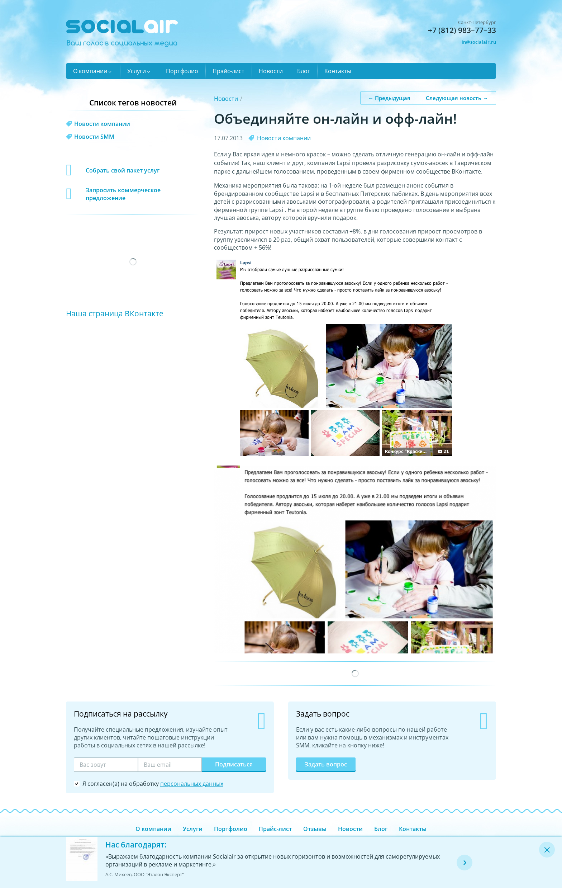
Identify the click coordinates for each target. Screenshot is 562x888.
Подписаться (234, 764)
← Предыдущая (389, 97)
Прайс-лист (228, 71)
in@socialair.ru (479, 42)
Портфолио (182, 71)
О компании (90, 71)
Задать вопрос (326, 764)
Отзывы (315, 829)
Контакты (337, 71)
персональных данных (191, 784)
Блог (303, 71)
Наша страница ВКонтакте (114, 313)
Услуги (136, 71)
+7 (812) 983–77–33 (462, 30)
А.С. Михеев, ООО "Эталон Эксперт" (144, 874)
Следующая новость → (457, 97)
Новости (271, 71)
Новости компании (284, 138)
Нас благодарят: (136, 845)
